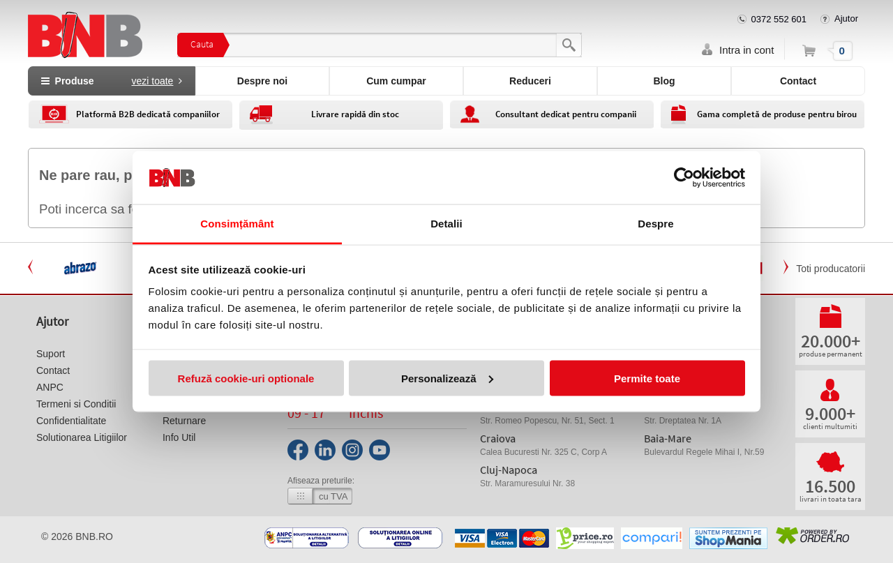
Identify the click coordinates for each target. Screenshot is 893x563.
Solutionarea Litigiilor (81, 437)
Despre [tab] (655, 224)
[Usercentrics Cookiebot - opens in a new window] (684, 177)
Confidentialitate (71, 420)
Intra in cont (746, 50)
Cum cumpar (396, 81)
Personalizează (447, 378)
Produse (111, 81)
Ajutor (846, 18)
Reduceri (530, 81)
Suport (50, 353)
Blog (664, 81)
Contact (798, 81)
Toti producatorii (830, 268)
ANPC (49, 387)
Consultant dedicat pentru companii (565, 114)
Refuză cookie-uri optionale (246, 378)
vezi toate (152, 81)
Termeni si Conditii (76, 404)
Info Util (179, 437)
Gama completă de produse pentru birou (777, 114)
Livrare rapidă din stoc (355, 114)
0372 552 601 (779, 19)
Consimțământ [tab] (236, 224)
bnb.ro (94, 536)
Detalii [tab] (446, 224)
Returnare (184, 420)
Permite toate (647, 378)
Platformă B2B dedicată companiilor (148, 114)
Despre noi (262, 81)
